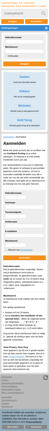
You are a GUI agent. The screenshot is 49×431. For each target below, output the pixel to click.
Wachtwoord (11, 47)
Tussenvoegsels (13, 212)
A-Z (20, 3)
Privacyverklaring (16, 357)
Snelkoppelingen (9, 28)
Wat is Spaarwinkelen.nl (27, 6)
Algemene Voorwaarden (12, 383)
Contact (42, 6)
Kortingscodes (8, 6)
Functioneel (36, 427)
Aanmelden (36, 21)
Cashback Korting (9, 3)
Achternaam (11, 222)
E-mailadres (11, 231)
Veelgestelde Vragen (11, 389)
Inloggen (12, 21)
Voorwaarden (26, 250)
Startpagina (8, 137)
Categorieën (29, 3)
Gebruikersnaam (13, 37)
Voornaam (10, 202)
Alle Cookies (12, 427)
